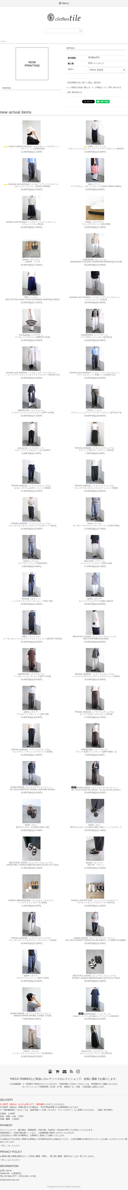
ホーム (3, 41)
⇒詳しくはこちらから (10, 1145)
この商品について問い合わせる (107, 87)
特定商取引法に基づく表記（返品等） (85, 82)
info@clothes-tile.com (9, 1180)
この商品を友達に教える (79, 87)
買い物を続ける (75, 92)
